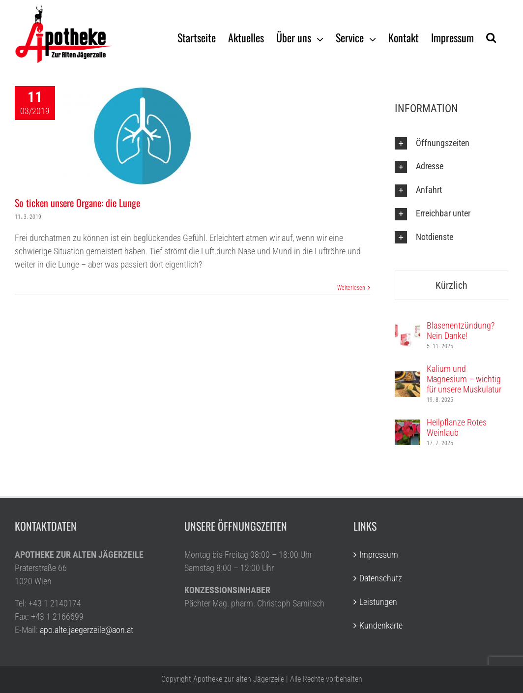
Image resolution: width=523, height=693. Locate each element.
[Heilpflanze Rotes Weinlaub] (407, 426)
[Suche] (491, 37)
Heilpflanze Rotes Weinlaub (457, 427)
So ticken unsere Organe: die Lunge (77, 202)
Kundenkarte (381, 625)
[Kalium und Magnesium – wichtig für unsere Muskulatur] (407, 378)
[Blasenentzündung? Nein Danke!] (407, 329)
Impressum (378, 554)
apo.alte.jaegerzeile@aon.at (86, 630)
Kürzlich (451, 285)
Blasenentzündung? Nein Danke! (460, 330)
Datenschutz (380, 578)
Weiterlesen (351, 287)
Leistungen (378, 602)
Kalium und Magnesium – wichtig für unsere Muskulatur (464, 378)
